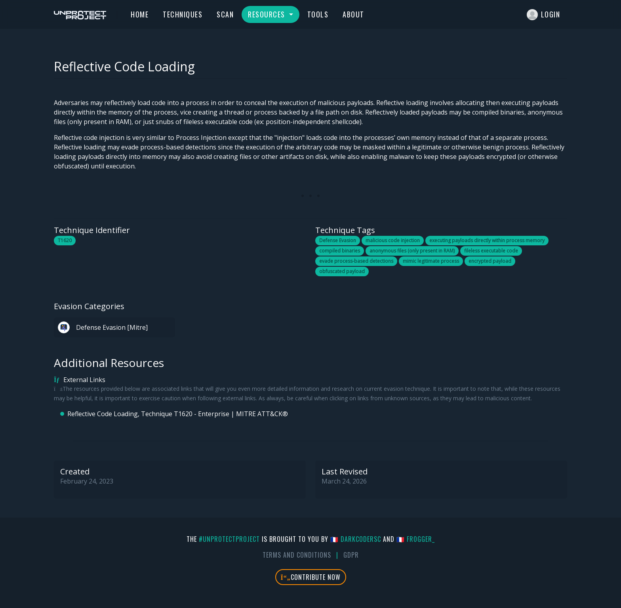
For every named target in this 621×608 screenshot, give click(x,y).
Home (140, 14)
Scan (225, 14)
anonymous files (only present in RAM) (412, 250)
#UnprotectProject (229, 539)
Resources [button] (267, 14)
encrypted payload (490, 261)
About (353, 14)
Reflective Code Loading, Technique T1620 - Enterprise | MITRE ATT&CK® (177, 413)
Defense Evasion (337, 240)
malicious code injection (393, 240)
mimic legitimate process (431, 261)
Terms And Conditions (297, 555)
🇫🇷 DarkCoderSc (355, 539)
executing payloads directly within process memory (487, 240)
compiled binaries (339, 250)
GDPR (351, 555)
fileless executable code (491, 250)
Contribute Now (311, 577)
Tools (318, 14)
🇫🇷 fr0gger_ (415, 539)
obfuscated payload (342, 271)
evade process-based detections (356, 261)
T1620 (65, 240)
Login (543, 14)
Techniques (182, 14)
